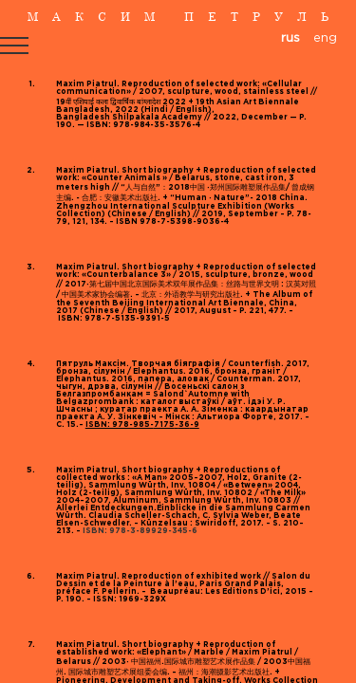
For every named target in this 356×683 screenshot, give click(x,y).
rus (290, 38)
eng (325, 38)
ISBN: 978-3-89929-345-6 (139, 530)
